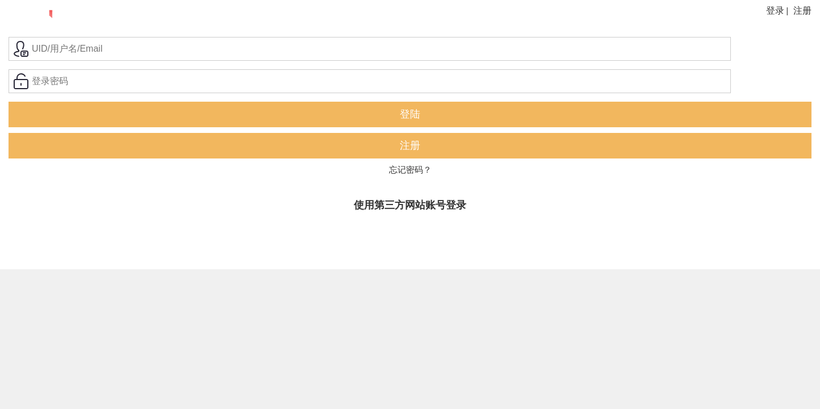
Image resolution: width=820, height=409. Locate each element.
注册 (802, 10)
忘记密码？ (410, 169)
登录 (775, 10)
